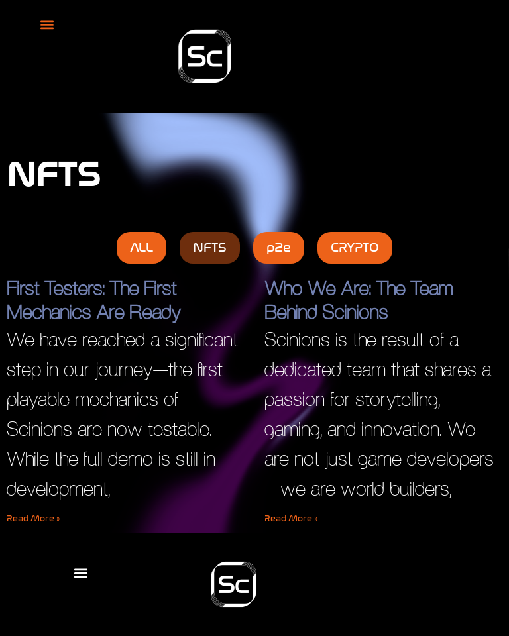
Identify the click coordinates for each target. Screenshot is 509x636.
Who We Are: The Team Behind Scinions (358, 300)
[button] (47, 24)
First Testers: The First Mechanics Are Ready (93, 300)
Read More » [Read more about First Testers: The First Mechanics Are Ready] (33, 518)
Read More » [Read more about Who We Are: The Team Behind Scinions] (290, 518)
